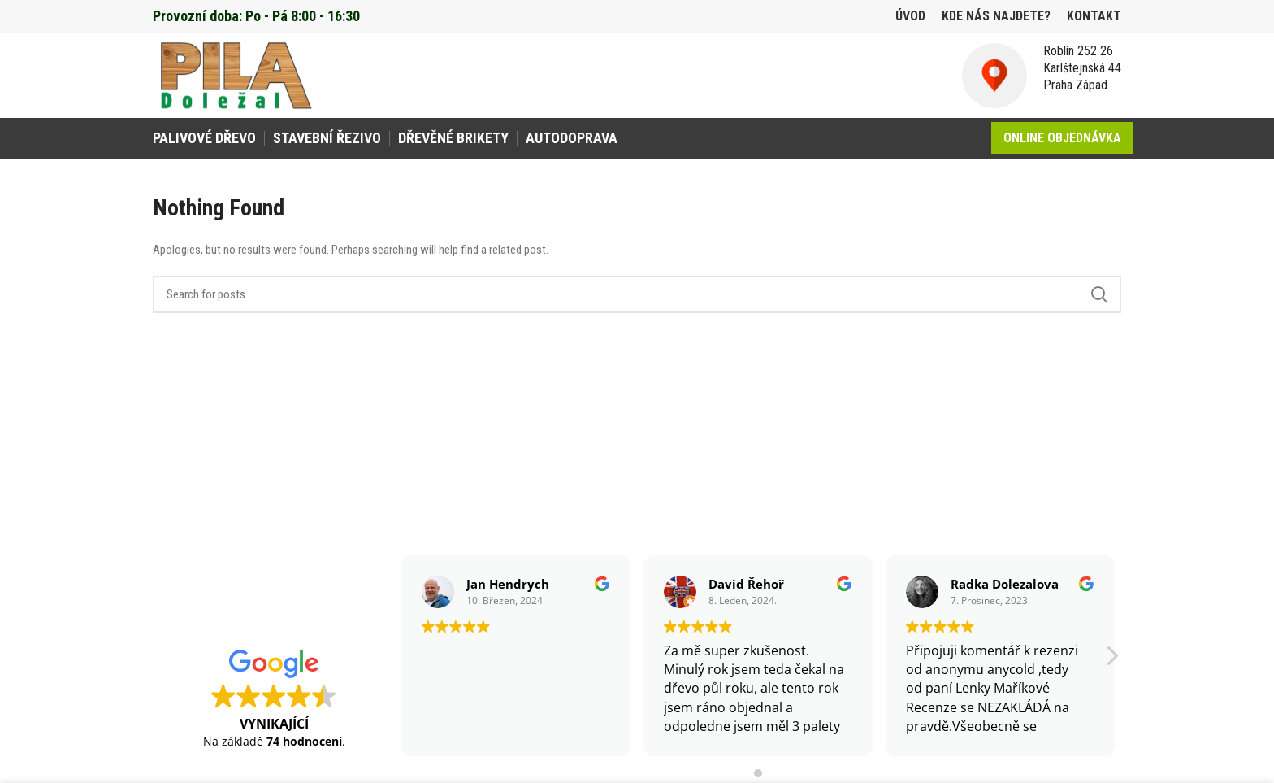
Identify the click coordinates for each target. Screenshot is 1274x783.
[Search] (637, 294)
